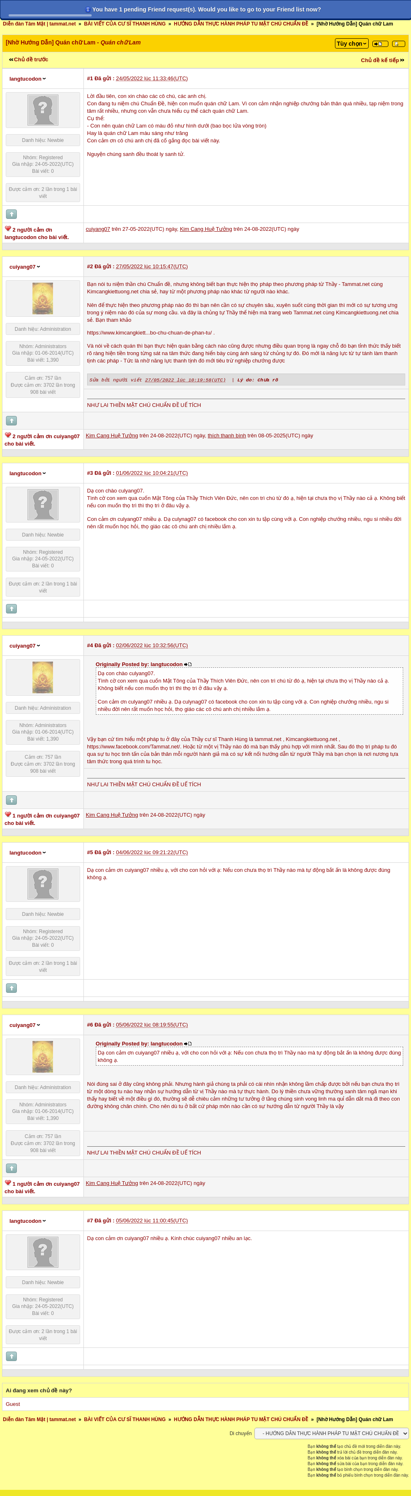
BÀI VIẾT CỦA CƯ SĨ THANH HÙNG (125, 24)
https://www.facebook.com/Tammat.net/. (134, 746)
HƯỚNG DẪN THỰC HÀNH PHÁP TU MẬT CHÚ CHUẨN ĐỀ (241, 24)
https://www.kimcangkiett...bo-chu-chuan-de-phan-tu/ (149, 333)
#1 (90, 78)
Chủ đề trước (31, 59)
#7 (90, 1220)
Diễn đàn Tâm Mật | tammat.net (39, 24)
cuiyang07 (22, 267)
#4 (90, 645)
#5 (90, 852)
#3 (90, 472)
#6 (90, 1024)
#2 (90, 266)
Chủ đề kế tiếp (380, 60)
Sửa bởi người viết (115, 379)
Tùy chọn (350, 43)
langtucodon (25, 79)
